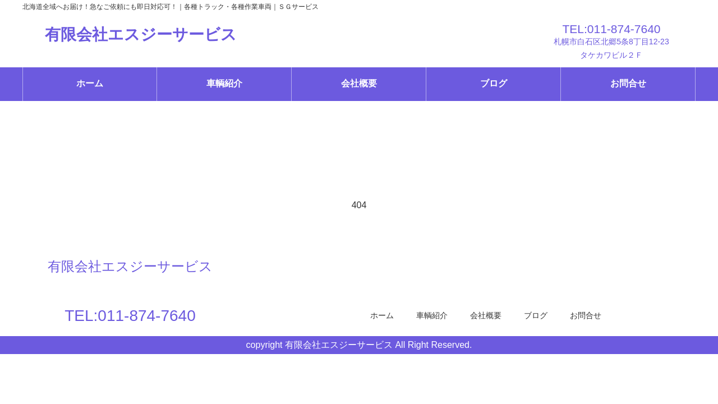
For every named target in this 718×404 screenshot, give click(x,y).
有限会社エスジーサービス (141, 34)
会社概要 (359, 83)
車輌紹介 (224, 83)
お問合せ (628, 83)
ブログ (493, 83)
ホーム (89, 83)
